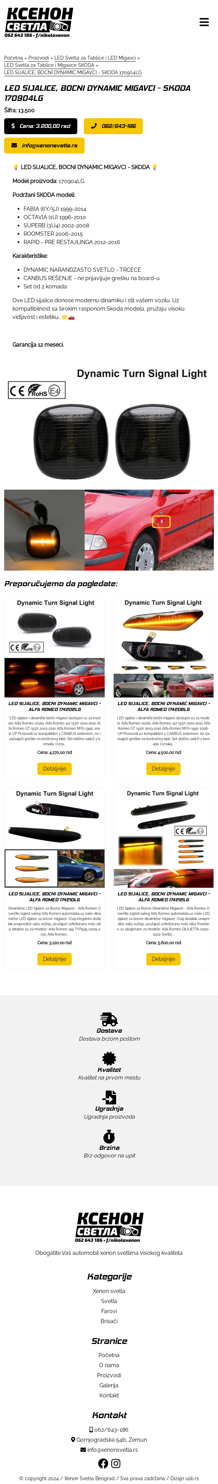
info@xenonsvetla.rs (44, 145)
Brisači (109, 1321)
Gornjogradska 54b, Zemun (109, 1440)
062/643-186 (113, 126)
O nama (109, 1365)
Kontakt (109, 1395)
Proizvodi (109, 1375)
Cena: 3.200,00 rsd (40, 126)
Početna (109, 1355)
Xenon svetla (109, 1291)
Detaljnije (54, 768)
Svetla (109, 1301)
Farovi (109, 1311)
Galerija (109, 1385)
